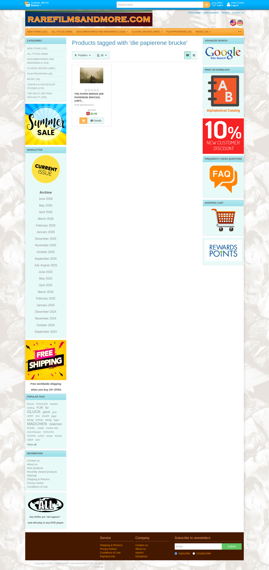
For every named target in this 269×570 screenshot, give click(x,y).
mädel (40, 428)
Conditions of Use (37, 486)
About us (32, 464)
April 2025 (45, 285)
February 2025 (45, 298)
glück (46, 412)
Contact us (238, 12)
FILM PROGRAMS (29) (179, 31)
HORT (30, 416)
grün (54, 412)
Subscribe (182, 553)
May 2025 (45, 278)
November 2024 (45, 318)
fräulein (54, 404)
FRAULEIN (42, 404)
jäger (54, 416)
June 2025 (46, 272)
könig (48, 419)
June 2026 (46, 198)
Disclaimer (141, 556)
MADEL (31, 428)
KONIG (39, 420)
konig (30, 419)
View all (32, 444)
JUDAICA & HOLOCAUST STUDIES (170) (41, 86)
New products (211, 12)
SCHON (31, 436)
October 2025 (46, 252)
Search (225, 12)
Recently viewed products (42, 471)
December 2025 (45, 238)
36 (102, 55)
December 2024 (45, 311)
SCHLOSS (48, 432)
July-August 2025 (45, 265)
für (47, 407)
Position (83, 55)
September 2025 (46, 258)
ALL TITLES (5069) (62, 31)
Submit (232, 546)
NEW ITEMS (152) (37, 31)
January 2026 (46, 232)
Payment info (107, 556)
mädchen (55, 424)
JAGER (45, 416)
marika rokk (52, 428)
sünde (49, 436)
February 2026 (45, 225)
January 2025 (46, 305)
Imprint (139, 552)
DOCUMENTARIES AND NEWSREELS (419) (102, 31)
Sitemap (32, 475)
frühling (30, 408)
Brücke (30, 404)
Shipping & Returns (38, 479)
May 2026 (45, 205)
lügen (56, 420)
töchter (58, 436)
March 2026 (46, 218)
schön (41, 436)
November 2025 (45, 245)
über (37, 440)
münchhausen (34, 432)
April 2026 (45, 212)
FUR (40, 407)
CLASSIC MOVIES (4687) (147, 31)
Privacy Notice (35, 483)
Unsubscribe (202, 553)
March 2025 (46, 291)
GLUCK (34, 411)
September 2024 (46, 331)
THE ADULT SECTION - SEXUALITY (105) (40, 95)
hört (37, 416)
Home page (194, 12)
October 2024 (46, 325)
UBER (30, 440)
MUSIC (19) (203, 31)
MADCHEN (37, 424)
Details (96, 120)
